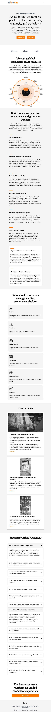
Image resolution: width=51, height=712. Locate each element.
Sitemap (15, 710)
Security (24, 710)
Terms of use (30, 710)
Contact (35, 710)
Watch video (30, 37)
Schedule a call (21, 37)
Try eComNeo (25, 695)
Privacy (19, 710)
